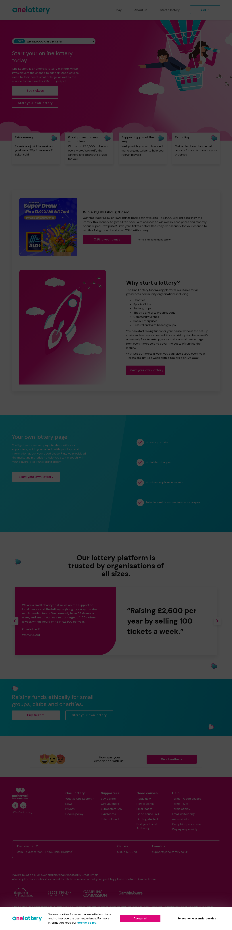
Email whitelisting (183, 814)
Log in (205, 9)
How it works (145, 804)
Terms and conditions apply (154, 239)
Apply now (144, 799)
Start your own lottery (35, 103)
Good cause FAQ (148, 814)
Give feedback (171, 759)
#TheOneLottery (22, 812)
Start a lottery (170, 10)
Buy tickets (35, 90)
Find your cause (107, 239)
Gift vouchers (110, 804)
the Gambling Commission (161, 907)
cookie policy (87, 923)
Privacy (70, 809)
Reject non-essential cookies (196, 918)
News (68, 804)
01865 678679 (127, 852)
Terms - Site (180, 804)
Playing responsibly (185, 829)
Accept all (140, 918)
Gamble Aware (146, 879)
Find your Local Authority (147, 826)
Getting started (147, 819)
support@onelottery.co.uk (170, 852)
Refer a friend (110, 819)
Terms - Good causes (186, 799)
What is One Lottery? (79, 799)
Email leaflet (144, 809)
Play (119, 10)
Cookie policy (74, 814)
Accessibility (180, 819)
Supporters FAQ (111, 809)
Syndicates (108, 814)
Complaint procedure (186, 824)
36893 (209, 907)
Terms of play (181, 809)
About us (140, 10)
